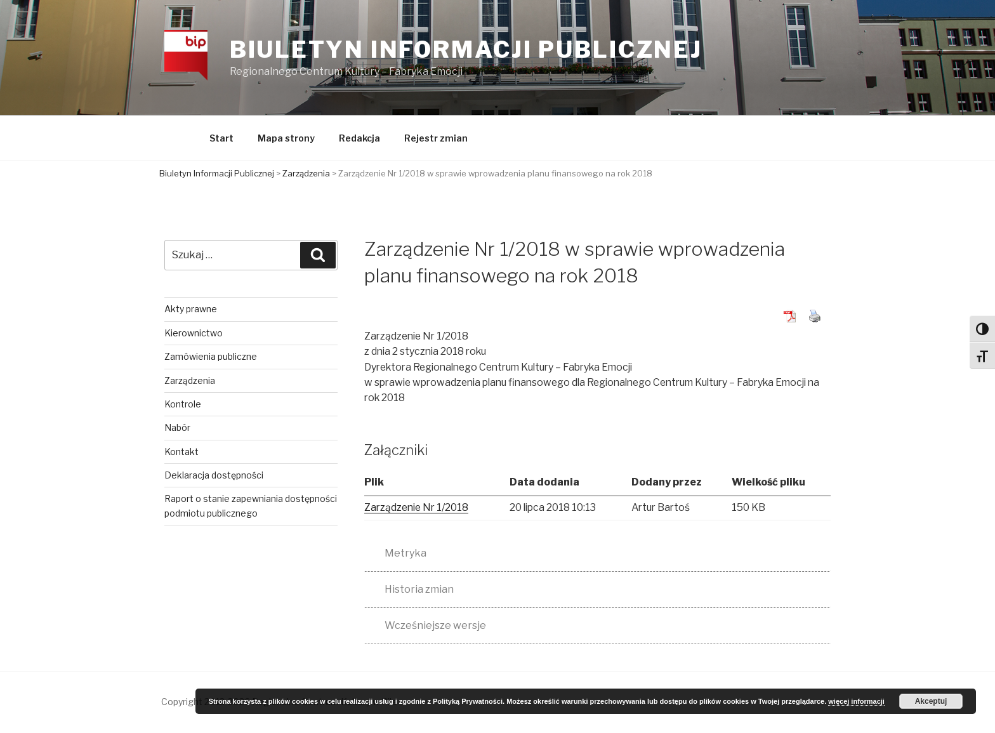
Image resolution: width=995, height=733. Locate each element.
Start (221, 139)
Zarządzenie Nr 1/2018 (418, 509)
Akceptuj (931, 701)
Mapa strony (286, 139)
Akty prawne (191, 310)
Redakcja (359, 139)
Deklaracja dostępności (214, 476)
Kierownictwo (194, 333)
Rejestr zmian (436, 139)
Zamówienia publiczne (211, 357)
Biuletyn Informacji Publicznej (466, 50)
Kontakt (182, 452)
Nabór (178, 428)
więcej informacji (856, 701)
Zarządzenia (190, 381)
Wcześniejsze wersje (435, 626)
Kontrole (183, 404)
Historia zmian (419, 590)
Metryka (405, 554)
